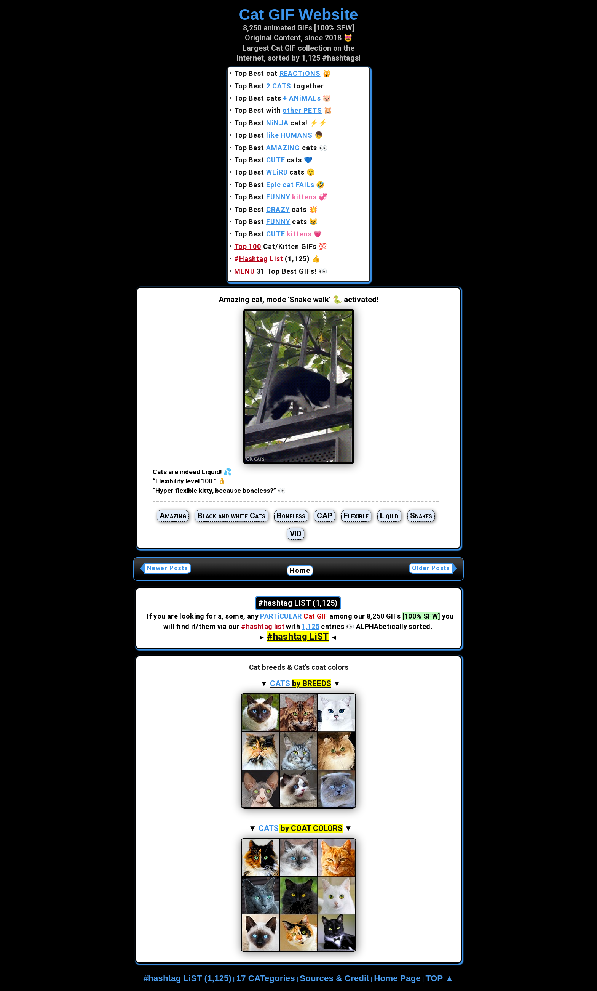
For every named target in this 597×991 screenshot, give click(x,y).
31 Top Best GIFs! (275, 271)
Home (300, 570)
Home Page (397, 978)
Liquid (389, 515)
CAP (324, 515)
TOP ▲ (439, 978)
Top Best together (279, 86)
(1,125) (272, 259)
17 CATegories (265, 978)
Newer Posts (167, 568)
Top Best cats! (271, 123)
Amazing (173, 515)
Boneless (291, 515)
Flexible (356, 515)
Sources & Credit (334, 978)
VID (296, 533)
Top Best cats (277, 98)
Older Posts (431, 568)
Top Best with (278, 110)
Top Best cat (277, 73)
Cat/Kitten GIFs (275, 246)
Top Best (273, 135)
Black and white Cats (231, 515)
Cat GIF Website (298, 14)
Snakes (421, 515)
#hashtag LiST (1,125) (187, 978)
